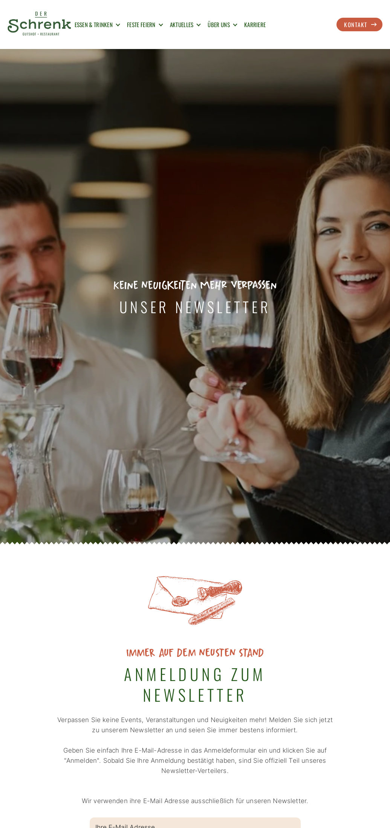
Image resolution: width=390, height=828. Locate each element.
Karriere (255, 24)
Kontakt (355, 24)
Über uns (218, 24)
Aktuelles (182, 24)
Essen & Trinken (94, 24)
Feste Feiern (141, 24)
